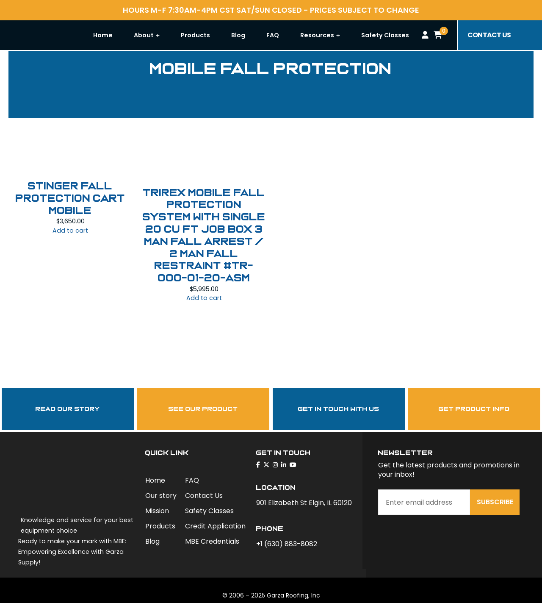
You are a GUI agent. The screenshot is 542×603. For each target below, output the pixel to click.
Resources (341, 35)
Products (216, 35)
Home (124, 35)
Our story (161, 495)
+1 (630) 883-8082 (286, 544)
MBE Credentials (212, 541)
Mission (157, 511)
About (168, 35)
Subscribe (495, 502)
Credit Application (215, 526)
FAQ (294, 35)
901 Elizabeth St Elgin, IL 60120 (304, 503)
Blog (259, 35)
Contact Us (204, 495)
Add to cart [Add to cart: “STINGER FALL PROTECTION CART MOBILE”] (70, 230)
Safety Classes (406, 35)
